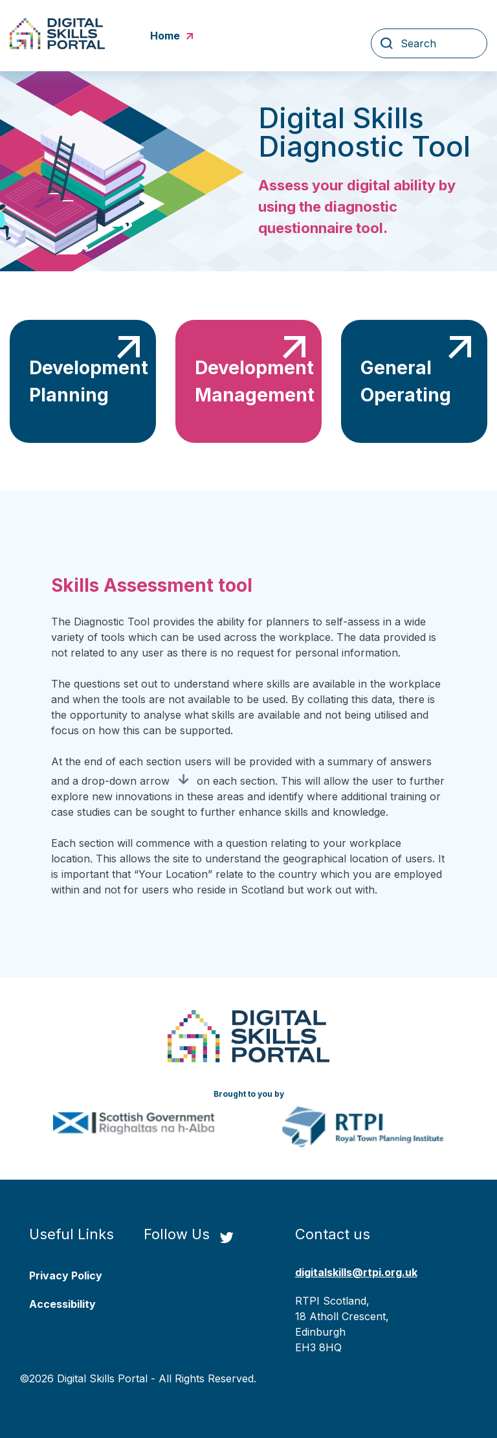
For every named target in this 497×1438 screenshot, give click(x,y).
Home (171, 35)
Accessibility (62, 1304)
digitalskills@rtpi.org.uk (356, 1272)
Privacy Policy (65, 1275)
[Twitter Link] (226, 1238)
